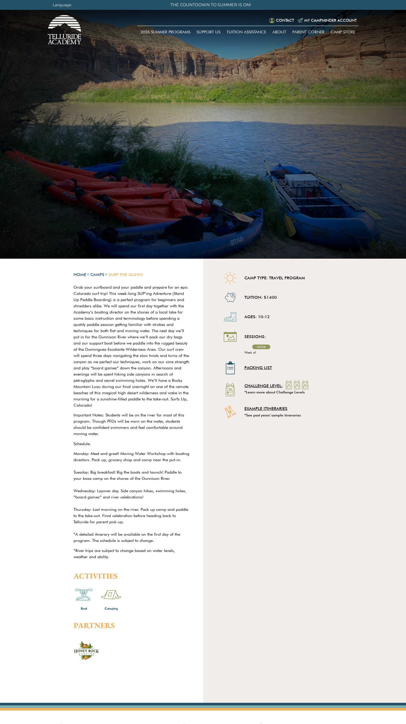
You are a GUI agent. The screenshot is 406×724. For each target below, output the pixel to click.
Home (80, 274)
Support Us (208, 33)
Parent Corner (308, 33)
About (279, 33)
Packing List (258, 367)
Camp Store (343, 33)
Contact (279, 20)
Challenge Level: (263, 386)
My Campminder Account (327, 20)
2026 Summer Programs (165, 33)
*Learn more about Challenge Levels (274, 392)
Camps (97, 274)
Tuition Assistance (246, 33)
